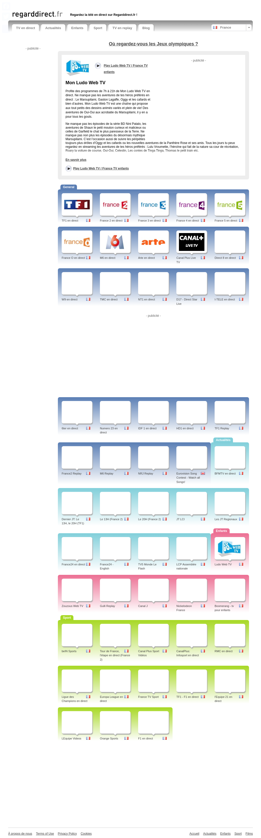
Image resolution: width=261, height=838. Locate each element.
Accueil (194, 833)
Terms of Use (45, 833)
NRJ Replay (145, 473)
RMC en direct (223, 651)
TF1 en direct (70, 220)
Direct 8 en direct (225, 257)
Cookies (86, 833)
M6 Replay (106, 473)
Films (249, 833)
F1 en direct (145, 738)
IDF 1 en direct (147, 428)
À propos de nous (20, 833)
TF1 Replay (222, 428)
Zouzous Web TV (72, 606)
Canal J (143, 606)
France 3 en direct (149, 220)
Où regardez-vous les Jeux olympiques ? (153, 43)
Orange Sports (109, 738)
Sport (98, 28)
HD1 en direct (184, 428)
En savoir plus (76, 160)
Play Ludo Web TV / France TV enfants (101, 168)
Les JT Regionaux (226, 519)
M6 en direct (107, 257)
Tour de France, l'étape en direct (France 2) (115, 655)
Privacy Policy (67, 833)
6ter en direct (70, 428)
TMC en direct (109, 299)
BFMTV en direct (225, 473)
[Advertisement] (71, 4)
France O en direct (73, 257)
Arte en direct (146, 257)
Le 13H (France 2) (111, 519)
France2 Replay (72, 473)
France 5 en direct (226, 220)
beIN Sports (69, 651)
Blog (146, 28)
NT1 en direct (146, 299)
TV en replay (122, 28)
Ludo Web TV (223, 564)
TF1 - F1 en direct (187, 696)
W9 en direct (69, 299)
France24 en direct (73, 564)
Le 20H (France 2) (149, 519)
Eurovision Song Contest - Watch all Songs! (188, 478)
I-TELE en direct (225, 299)
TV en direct (25, 28)
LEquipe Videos (71, 738)
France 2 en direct (111, 220)
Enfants (77, 28)
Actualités (53, 28)
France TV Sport (148, 696)
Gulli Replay (107, 606)
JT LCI (180, 519)
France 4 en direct (187, 220)
